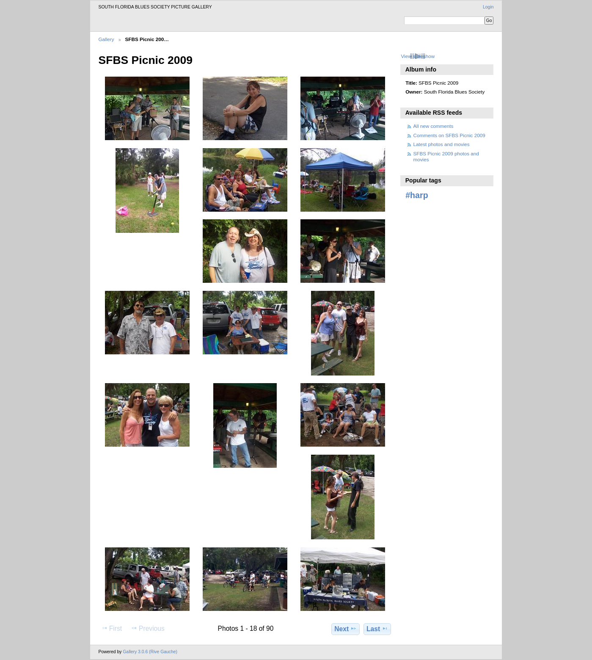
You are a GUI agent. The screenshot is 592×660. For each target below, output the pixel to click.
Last (377, 628)
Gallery (106, 39)
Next (345, 628)
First (111, 628)
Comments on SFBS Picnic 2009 (449, 135)
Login (488, 7)
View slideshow (418, 56)
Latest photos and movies (441, 144)
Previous (148, 628)
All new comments (433, 126)
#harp (416, 195)
